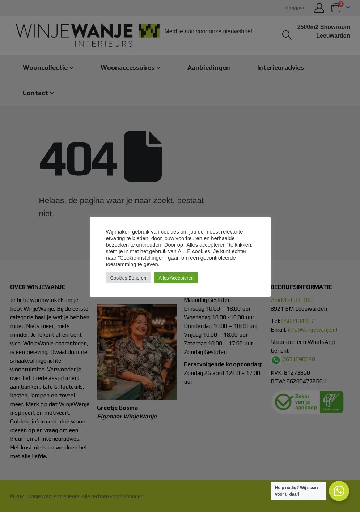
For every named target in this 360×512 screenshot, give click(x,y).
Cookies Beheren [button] (128, 278)
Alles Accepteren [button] (176, 278)
